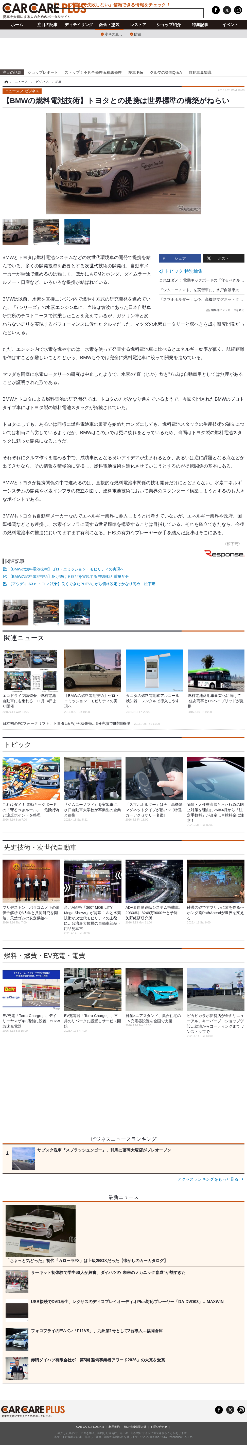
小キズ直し (113, 33)
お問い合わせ (159, 1426)
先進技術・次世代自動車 (40, 847)
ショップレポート (43, 72)
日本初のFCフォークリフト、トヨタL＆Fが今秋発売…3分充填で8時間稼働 (81, 723)
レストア (138, 25)
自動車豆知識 (200, 72)
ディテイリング (79, 25)
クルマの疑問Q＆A (166, 72)
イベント (230, 25)
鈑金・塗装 (109, 25)
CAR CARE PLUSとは (90, 1426)
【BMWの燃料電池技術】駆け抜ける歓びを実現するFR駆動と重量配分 (68, 576)
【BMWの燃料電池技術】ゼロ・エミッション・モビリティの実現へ (66, 569)
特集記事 (200, 25)
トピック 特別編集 (184, 271)
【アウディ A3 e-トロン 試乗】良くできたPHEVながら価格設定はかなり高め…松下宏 (81, 584)
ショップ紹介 (168, 25)
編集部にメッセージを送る (225, 309)
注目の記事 (47, 25)
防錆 (137, 33)
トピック (17, 744)
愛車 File (135, 72)
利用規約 (114, 1426)
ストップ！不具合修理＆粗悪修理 (93, 72)
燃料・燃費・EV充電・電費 (44, 955)
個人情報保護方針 (135, 1426)
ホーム (17, 25)
